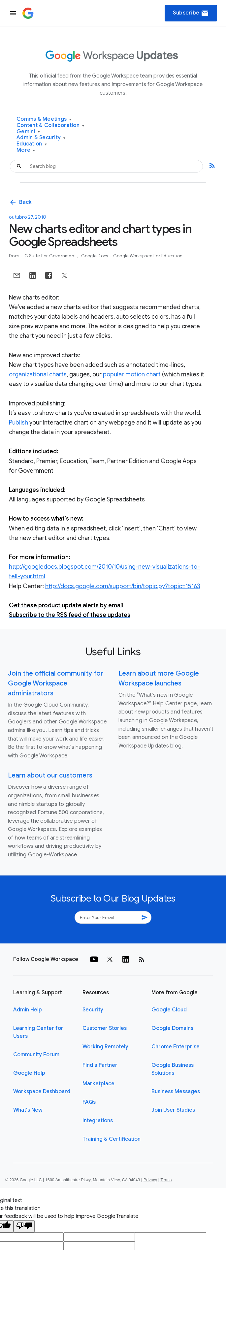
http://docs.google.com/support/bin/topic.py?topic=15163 (122, 586)
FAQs (89, 1102)
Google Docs (95, 256)
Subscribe (191, 13)
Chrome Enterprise (175, 1046)
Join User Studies (173, 1110)
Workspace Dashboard (41, 1091)
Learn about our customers (50, 775)
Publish (18, 422)
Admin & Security (41, 138)
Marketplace (98, 1083)
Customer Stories (104, 1028)
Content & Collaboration (50, 125)
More (25, 150)
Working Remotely (105, 1046)
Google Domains (172, 1028)
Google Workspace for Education (148, 256)
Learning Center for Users (38, 1032)
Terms (166, 1180)
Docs (14, 256)
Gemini (28, 132)
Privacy (150, 1180)
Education (31, 144)
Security (92, 1009)
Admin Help (27, 1009)
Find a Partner (99, 1065)
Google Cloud (169, 1009)
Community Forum (36, 1054)
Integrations (97, 1120)
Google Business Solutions (172, 1069)
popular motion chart (132, 374)
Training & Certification (111, 1139)
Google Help (29, 1073)
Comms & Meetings (44, 119)
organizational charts (38, 374)
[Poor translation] (24, 1226)
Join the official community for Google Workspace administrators (55, 683)
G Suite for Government (50, 256)
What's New (28, 1110)
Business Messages (175, 1091)
